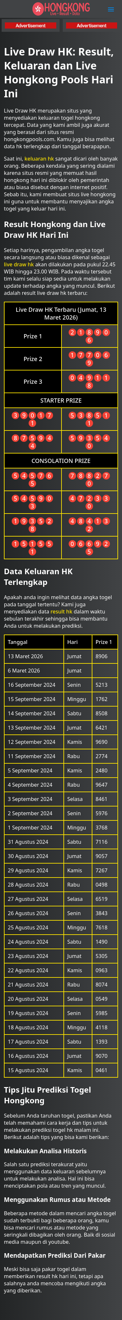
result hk (61, 611)
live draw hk (19, 264)
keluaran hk (39, 158)
